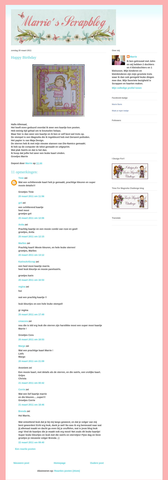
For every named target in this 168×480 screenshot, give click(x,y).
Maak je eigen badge (120, 111)
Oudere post (97, 463)
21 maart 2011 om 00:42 (31, 383)
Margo (21, 346)
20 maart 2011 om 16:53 (31, 280)
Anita (21, 224)
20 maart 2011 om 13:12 (31, 255)
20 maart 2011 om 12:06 (31, 218)
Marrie (133, 56)
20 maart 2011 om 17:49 (31, 314)
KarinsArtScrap (26, 261)
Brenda (22, 411)
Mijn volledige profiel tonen (127, 88)
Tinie (21, 178)
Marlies (22, 243)
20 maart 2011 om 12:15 (31, 236)
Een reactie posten (25, 449)
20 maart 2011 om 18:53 (31, 339)
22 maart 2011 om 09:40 (31, 442)
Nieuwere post (21, 463)
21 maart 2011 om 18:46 (31, 404)
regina (21, 286)
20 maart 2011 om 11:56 (31, 196)
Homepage (60, 463)
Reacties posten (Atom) (67, 471)
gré (20, 203)
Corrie (21, 389)
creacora (23, 321)
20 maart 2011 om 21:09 (31, 361)
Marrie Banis (117, 104)
